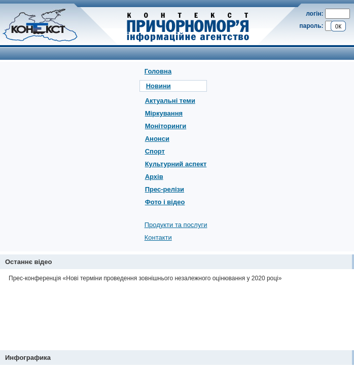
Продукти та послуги (176, 225)
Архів (154, 176)
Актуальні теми (170, 100)
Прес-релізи (164, 189)
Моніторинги (166, 126)
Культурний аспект (176, 164)
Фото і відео (165, 202)
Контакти (158, 237)
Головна (158, 71)
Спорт (155, 151)
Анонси (157, 138)
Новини (158, 86)
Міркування (164, 113)
